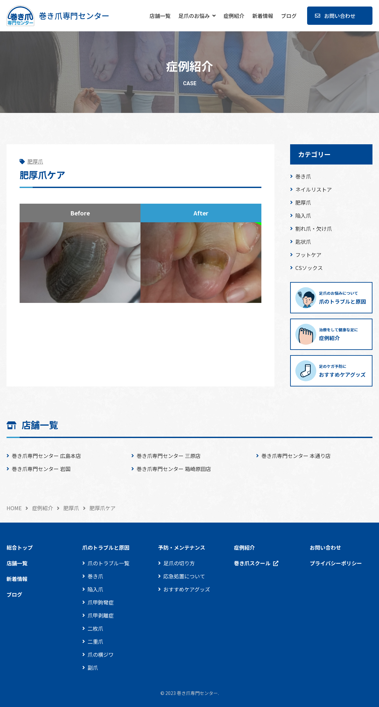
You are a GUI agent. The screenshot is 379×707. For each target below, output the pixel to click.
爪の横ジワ (101, 654)
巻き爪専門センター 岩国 (41, 469)
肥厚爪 (35, 161)
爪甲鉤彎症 (101, 602)
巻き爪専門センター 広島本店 (46, 456)
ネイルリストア (313, 189)
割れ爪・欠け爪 (313, 228)
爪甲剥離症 (101, 615)
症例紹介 (233, 16)
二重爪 (95, 641)
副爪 (93, 667)
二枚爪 (95, 628)
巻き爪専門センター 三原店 (169, 456)
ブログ (289, 16)
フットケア (308, 255)
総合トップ (20, 547)
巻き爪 (303, 176)
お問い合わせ (339, 16)
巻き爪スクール (252, 563)
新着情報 (262, 16)
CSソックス (309, 268)
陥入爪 (303, 215)
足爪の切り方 (179, 563)
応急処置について (184, 576)
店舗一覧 (160, 16)
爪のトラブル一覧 (108, 563)
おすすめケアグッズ (186, 589)
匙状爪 (303, 241)
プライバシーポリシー (336, 563)
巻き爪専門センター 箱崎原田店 (174, 469)
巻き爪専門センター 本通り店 (296, 456)
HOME (14, 508)
